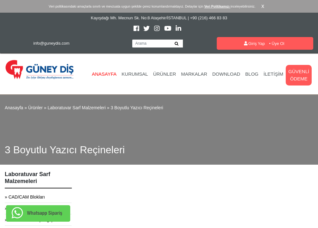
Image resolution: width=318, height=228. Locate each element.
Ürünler (164, 74)
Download (226, 74)
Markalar (194, 74)
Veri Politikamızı (217, 6)
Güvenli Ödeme (298, 75)
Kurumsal (135, 74)
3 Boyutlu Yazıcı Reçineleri (137, 107)
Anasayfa (104, 74)
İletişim (274, 74)
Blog (252, 74)
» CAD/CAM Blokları (25, 197)
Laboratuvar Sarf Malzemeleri (76, 107)
